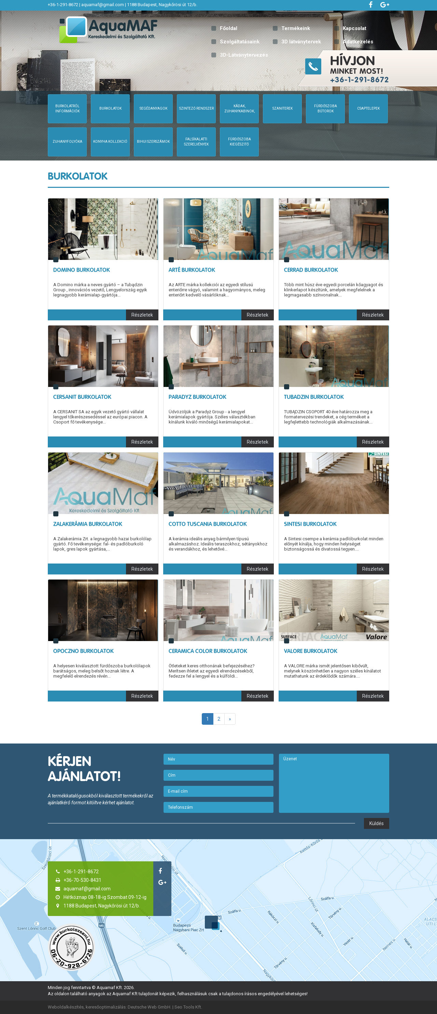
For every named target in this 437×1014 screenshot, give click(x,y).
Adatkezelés (358, 42)
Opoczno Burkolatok (83, 651)
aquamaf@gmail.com (102, 4)
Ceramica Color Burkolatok (208, 651)
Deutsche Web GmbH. (149, 1007)
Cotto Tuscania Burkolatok (208, 524)
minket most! (382, 68)
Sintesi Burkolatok (310, 524)
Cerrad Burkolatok (311, 270)
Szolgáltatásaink (239, 42)
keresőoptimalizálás (106, 1007)
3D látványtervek (301, 42)
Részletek (142, 315)
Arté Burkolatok (192, 270)
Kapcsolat (354, 28)
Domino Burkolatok (81, 270)
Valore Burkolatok (310, 651)
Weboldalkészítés (66, 1007)
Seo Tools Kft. (188, 1007)
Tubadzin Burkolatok (314, 397)
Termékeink (295, 28)
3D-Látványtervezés (244, 55)
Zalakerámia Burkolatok (87, 524)
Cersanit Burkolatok (82, 397)
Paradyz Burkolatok (197, 397)
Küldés (376, 823)
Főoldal (228, 28)
